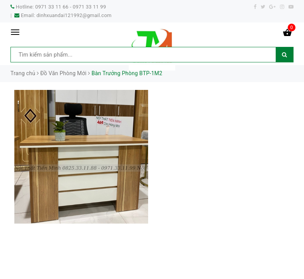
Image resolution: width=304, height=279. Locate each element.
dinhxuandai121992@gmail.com (74, 15)
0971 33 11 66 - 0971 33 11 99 (70, 7)
